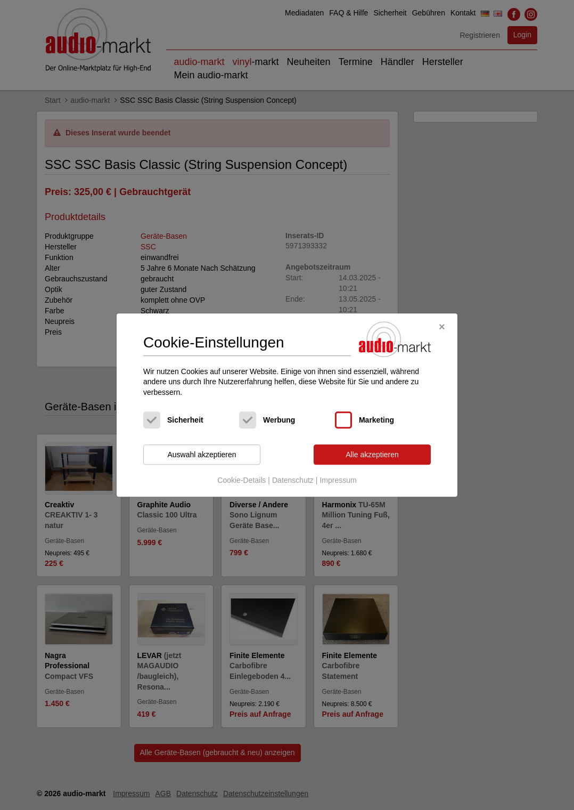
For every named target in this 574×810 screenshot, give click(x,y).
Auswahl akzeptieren (201, 454)
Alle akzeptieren (372, 454)
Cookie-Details (241, 480)
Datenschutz (293, 480)
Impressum (337, 480)
